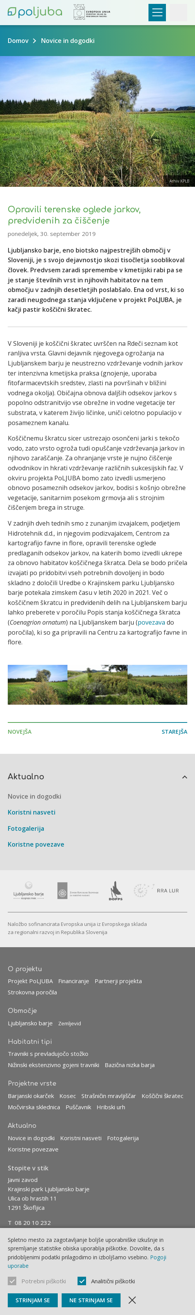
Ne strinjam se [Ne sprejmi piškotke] (91, 1300)
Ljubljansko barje (30, 1023)
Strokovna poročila (32, 992)
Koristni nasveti (31, 812)
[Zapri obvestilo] (132, 1300)
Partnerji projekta (118, 981)
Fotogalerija (26, 828)
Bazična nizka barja (130, 1065)
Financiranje (73, 981)
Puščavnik (78, 1107)
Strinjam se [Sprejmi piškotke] (33, 1300)
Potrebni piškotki (43, 1281)
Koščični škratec (162, 1096)
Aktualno (26, 776)
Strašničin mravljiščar (108, 1096)
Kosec (67, 1096)
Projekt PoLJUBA (30, 981)
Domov (18, 40)
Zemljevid (69, 1023)
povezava (152, 622)
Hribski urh (111, 1107)
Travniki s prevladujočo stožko (48, 1054)
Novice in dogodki (68, 40)
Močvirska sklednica (34, 1107)
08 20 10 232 (33, 1222)
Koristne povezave (36, 844)
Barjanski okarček (31, 1096)
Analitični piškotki (113, 1281)
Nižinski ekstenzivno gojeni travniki (53, 1065)
